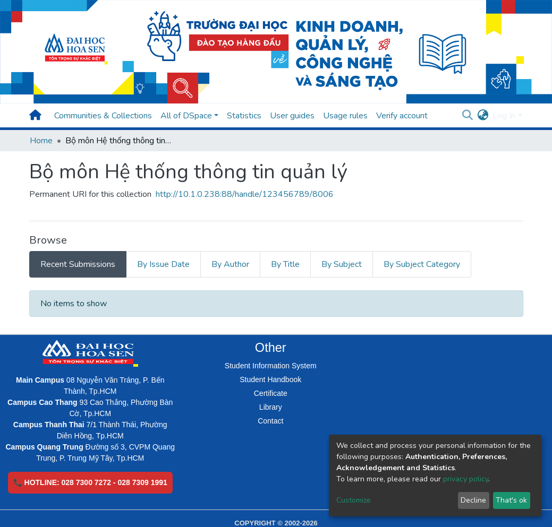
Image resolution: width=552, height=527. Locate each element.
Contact (270, 421)
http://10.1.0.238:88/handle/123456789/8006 (245, 194)
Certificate (270, 393)
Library (270, 407)
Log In (503, 116)
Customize (353, 500)
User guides (292, 116)
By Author (230, 264)
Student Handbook (270, 379)
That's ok (511, 500)
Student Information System (271, 365)
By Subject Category (422, 264)
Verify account (402, 116)
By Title (285, 264)
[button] (482, 115)
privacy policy (465, 479)
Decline (473, 500)
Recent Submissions (77, 264)
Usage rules (345, 116)
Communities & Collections (103, 116)
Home (41, 140)
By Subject (341, 264)
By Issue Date (163, 264)
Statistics (244, 116)
